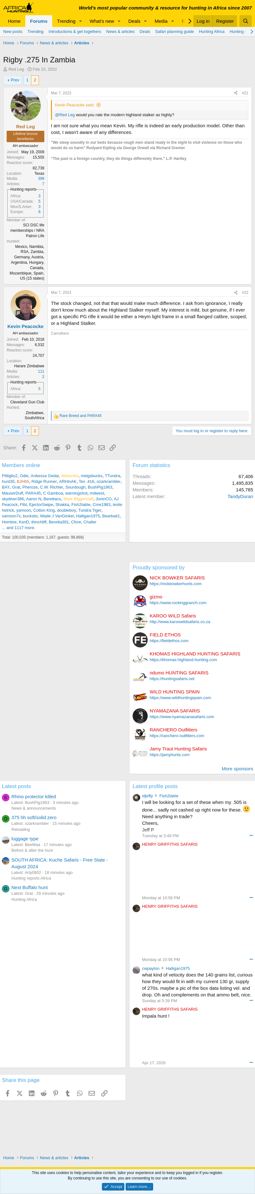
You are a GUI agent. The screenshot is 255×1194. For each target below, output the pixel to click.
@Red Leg (65, 114)
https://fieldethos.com (169, 640)
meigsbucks (92, 475)
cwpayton (150, 968)
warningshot (76, 493)
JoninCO (104, 498)
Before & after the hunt (32, 850)
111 (41, 371)
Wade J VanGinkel (57, 516)
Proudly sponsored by (158, 568)
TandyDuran (240, 496)
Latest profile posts (155, 786)
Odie (24, 475)
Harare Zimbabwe (29, 366)
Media (161, 21)
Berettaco (52, 498)
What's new (102, 21)
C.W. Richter (51, 487)
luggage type (25, 838)
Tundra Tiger (89, 510)
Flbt (23, 504)
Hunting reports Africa (31, 878)
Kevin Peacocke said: (74, 105)
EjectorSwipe (41, 504)
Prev (15, 80)
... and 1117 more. (18, 527)
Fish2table (81, 504)
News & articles (120, 31)
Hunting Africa (212, 31)
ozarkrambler (108, 481)
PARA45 (33, 493)
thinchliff (38, 522)
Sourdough (75, 487)
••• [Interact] (251, 835)
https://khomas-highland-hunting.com (183, 659)
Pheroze (30, 487)
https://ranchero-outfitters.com (177, 735)
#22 (245, 292)
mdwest (97, 493)
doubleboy (66, 510)
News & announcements (33, 808)
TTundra (112, 475)
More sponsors (237, 768)
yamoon (23, 510)
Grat (16, 487)
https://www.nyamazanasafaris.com (182, 716)
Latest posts (16, 786)
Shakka (62, 504)
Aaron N (33, 498)
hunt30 (8, 481)
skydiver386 (13, 498)
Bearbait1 (111, 516)
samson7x (11, 516)
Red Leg (16, 69)
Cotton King (44, 510)
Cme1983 (101, 504)
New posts (12, 31)
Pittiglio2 (9, 475)
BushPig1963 (100, 487)
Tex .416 (86, 481)
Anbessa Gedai (45, 475)
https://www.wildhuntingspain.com (180, 697)
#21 (245, 93)
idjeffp (147, 795)
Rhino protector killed (33, 796)
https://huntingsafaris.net (172, 678)
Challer (90, 522)
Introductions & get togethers (75, 31)
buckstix (30, 516)
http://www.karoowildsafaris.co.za (180, 621)
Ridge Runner (44, 481)
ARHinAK (68, 481)
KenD (24, 522)
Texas (39, 173)
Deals (134, 21)
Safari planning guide (174, 31)
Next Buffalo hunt (29, 887)
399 (41, 178)
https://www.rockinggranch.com (178, 602)
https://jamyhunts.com (170, 754)
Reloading (20, 829)
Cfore (76, 522)
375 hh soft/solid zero (34, 817)
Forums (38, 21)
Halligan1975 (88, 516)
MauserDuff (12, 493)
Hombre (9, 522)
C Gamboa (53, 493)
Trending (66, 21)
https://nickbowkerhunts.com (176, 583)
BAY (6, 487)
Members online (21, 465)
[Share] (236, 93)
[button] (80, 21)
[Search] (245, 21)
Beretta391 (59, 522)
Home (14, 21)
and (80, 416)
